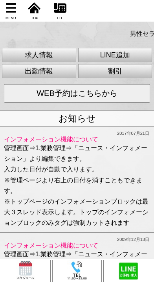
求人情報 (39, 55)
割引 (115, 71)
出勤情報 (39, 71)
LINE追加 (115, 55)
